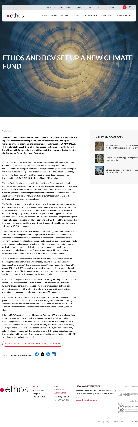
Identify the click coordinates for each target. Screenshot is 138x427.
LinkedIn (130, 7)
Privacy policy (103, 422)
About (76, 16)
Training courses (65, 7)
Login (112, 7)
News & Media (124, 16)
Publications (107, 16)
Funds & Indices (49, 16)
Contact (88, 7)
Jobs (97, 7)
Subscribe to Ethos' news (86, 400)
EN (104, 7)
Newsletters (50, 7)
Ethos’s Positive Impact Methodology (38, 231)
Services (65, 16)
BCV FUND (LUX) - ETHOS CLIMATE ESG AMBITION (32, 344)
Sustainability (90, 16)
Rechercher (125, 7)
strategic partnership (26, 315)
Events (78, 7)
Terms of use (118, 422)
